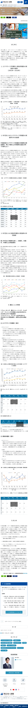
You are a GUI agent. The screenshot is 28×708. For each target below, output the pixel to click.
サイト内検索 (21, 2)
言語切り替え (19, 2)
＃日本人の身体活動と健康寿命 (7, 642)
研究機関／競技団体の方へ (14, 706)
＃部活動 (24, 642)
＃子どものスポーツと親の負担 (7, 640)
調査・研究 (5, 5)
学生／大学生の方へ (23, 706)
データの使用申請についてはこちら (14, 612)
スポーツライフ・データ (12, 5)
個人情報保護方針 (4, 703)
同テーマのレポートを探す (8, 633)
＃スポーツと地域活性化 (11, 645)
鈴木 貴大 (25, 573)
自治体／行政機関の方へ (4, 706)
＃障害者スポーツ (17, 640)
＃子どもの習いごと (17, 642)
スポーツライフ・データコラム (7, 6)
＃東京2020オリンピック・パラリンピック (8, 647)
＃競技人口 (3, 645)
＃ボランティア (20, 647)
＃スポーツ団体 (4, 650)
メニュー (26, 2)
